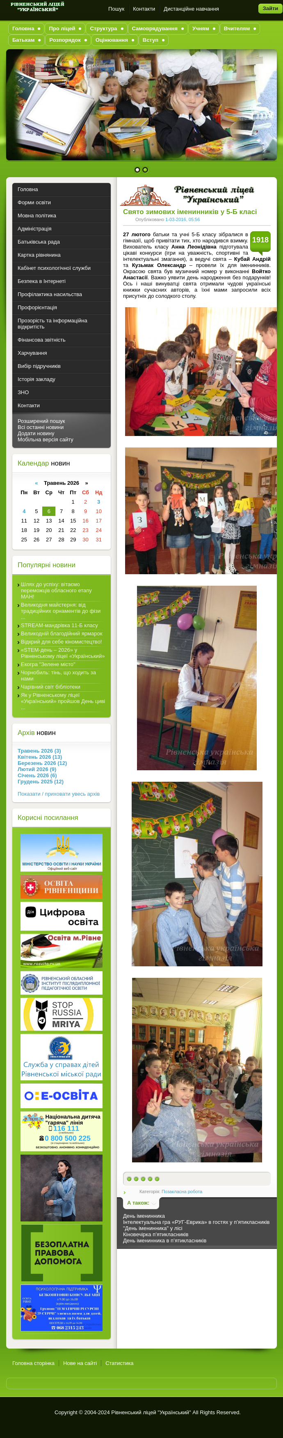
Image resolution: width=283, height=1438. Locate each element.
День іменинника (144, 1216)
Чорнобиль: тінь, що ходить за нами (58, 675)
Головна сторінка (33, 1363)
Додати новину (36, 433)
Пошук (116, 9)
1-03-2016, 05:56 (182, 219)
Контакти (144, 9)
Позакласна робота (182, 1191)
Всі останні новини (41, 427)
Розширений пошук (41, 421)
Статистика (119, 1363)
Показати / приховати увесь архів (59, 794)
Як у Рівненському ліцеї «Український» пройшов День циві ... (63, 701)
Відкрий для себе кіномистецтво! (61, 642)
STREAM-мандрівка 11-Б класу (59, 625)
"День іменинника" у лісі (153, 1228)
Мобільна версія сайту (45, 439)
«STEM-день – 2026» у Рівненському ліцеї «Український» (63, 653)
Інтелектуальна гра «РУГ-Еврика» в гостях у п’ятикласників (196, 1222)
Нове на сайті (80, 1363)
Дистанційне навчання (191, 9)
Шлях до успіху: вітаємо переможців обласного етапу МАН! (56, 590)
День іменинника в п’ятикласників (164, 1240)
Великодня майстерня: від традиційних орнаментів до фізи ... (60, 611)
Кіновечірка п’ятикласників (155, 1234)
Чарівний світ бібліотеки (50, 687)
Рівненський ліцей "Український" (151, 1412)
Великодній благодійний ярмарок (61, 633)
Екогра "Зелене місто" (48, 664)
